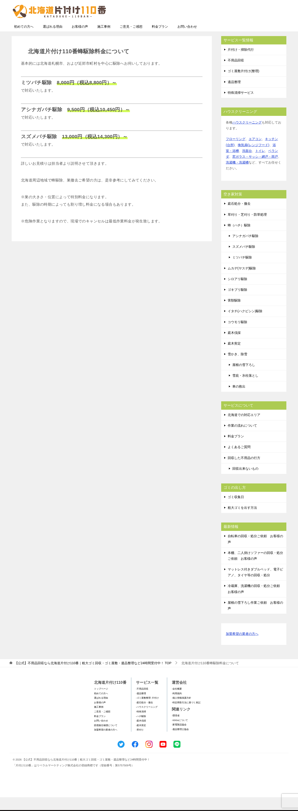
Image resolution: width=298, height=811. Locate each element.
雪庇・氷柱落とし (245, 389)
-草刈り (140, 743)
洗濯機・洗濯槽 (237, 176)
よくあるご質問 (239, 460)
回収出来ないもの (245, 482)
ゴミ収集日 (236, 511)
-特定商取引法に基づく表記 (186, 716)
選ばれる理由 (52, 40)
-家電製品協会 (179, 738)
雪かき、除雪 (237, 368)
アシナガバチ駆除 (245, 249)
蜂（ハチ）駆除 (239, 239)
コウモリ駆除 (237, 336)
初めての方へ (24, 40)
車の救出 (238, 400)
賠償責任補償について (105, 739)
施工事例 (103, 40)
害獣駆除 (234, 314)
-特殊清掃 (141, 725)
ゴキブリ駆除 (237, 303)
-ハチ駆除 (141, 730)
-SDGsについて (180, 734)
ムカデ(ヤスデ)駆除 (242, 282)
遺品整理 (234, 95)
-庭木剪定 (141, 739)
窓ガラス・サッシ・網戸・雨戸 (255, 170)
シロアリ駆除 (237, 293)
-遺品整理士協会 (180, 743)
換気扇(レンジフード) (253, 159)
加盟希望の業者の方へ (242, 648)
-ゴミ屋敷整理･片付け (147, 711)
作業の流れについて (242, 439)
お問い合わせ (187, 40)
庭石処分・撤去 (239, 217)
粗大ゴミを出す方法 (242, 521)
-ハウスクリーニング (147, 720)
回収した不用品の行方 (244, 471)
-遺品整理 (141, 707)
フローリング (235, 152)
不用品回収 (236, 74)
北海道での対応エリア (244, 428)
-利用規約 (177, 707)
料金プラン (160, 40)
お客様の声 (80, 40)
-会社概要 (177, 702)
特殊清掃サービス (241, 106)
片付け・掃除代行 (241, 63)
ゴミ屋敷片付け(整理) (243, 85)
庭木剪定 (234, 357)
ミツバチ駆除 (242, 271)
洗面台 (247, 164)
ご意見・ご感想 (131, 40)
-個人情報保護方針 (181, 711)
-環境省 (175, 729)
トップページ (101, 702)
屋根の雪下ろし (243, 378)
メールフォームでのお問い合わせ (243, 27)
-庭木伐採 (141, 734)
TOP (93, 677)
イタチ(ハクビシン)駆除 (245, 325)
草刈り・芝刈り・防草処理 (247, 228)
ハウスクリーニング (247, 136)
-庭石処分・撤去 (144, 716)
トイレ (260, 164)
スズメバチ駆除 (243, 260)
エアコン (255, 152)
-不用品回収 (142, 702)
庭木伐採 (234, 346)
